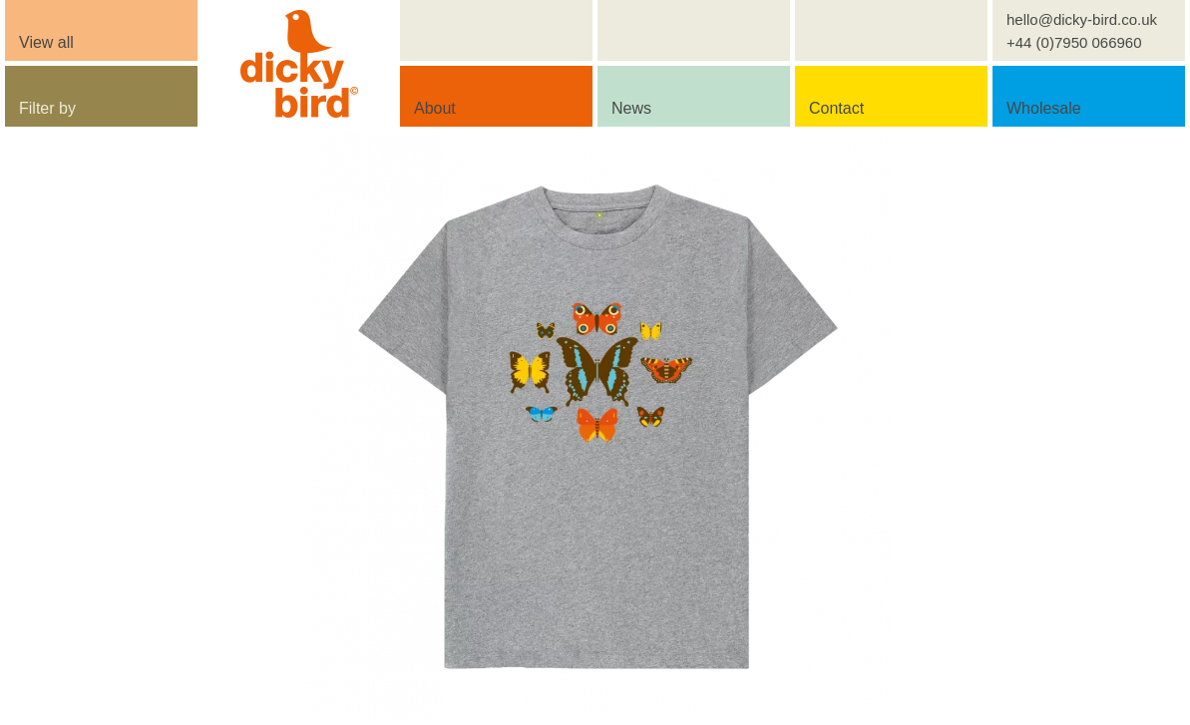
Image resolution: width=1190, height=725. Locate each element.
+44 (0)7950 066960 (1074, 42)
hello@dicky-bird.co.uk (1081, 19)
